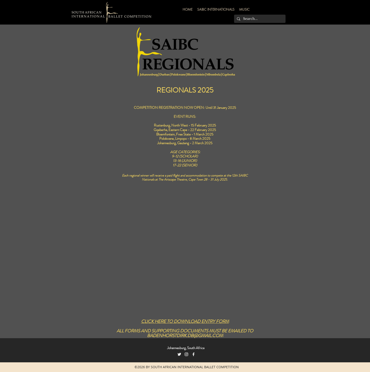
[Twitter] (179, 354)
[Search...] (259, 19)
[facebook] (193, 354)
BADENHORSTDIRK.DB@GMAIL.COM (185, 335)
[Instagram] (186, 354)
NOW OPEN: (195, 107)
